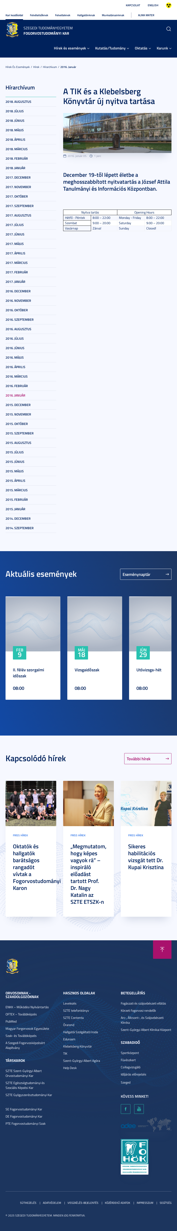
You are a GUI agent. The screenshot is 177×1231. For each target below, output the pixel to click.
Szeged (125, 1082)
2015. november (18, 414)
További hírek (138, 759)
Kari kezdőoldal (14, 15)
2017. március (17, 262)
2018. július (15, 111)
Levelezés (70, 1003)
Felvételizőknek (39, 15)
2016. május (15, 357)
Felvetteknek (62, 15)
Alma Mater (146, 15)
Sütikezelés (28, 1203)
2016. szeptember (20, 319)
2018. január (15, 168)
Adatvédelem (52, 1203)
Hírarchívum (50, 67)
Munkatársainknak (113, 15)
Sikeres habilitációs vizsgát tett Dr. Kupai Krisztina (146, 856)
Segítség (165, 1203)
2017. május (15, 243)
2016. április (15, 367)
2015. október (17, 424)
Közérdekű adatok (117, 1203)
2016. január (68, 67)
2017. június (15, 234)
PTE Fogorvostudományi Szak (26, 1123)
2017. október (17, 196)
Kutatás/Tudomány (110, 48)
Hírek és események (70, 48)
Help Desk (70, 1068)
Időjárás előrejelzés (133, 1074)
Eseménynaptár (136, 574)
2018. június (15, 120)
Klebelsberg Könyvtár (77, 1046)
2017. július (15, 225)
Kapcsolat (133, 5)
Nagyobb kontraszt (168, 5)
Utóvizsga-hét (148, 670)
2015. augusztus (18, 442)
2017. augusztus (18, 215)
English (153, 5)
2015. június (15, 461)
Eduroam (69, 1039)
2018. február (17, 158)
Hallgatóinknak (86, 15)
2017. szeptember (20, 206)
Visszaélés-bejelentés (83, 1203)
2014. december (18, 518)
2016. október (17, 310)
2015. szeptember (20, 433)
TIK (65, 1053)
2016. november (18, 300)
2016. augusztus (18, 329)
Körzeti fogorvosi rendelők (138, 1010)
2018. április (15, 139)
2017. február (17, 272)
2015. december (18, 405)
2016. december (18, 291)
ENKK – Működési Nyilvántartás (27, 1007)
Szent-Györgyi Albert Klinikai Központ (146, 1029)
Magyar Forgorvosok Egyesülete (27, 1028)
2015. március (17, 490)
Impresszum (145, 1203)
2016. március (17, 376)
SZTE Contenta (73, 1017)
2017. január (15, 281)
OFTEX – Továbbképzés (21, 1014)
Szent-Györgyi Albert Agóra (81, 1060)
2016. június (15, 348)
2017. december (18, 177)
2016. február (17, 386)
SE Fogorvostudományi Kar (24, 1109)
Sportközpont (130, 1053)
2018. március (17, 149)
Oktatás (141, 48)
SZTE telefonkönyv (76, 1010)
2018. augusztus (18, 101)
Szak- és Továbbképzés (21, 1035)
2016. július (15, 338)
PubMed (11, 1021)
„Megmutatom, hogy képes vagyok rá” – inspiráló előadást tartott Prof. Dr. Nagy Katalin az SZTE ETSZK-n (88, 874)
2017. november (18, 187)
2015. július (15, 452)
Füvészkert (128, 1060)
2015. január (15, 509)
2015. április (15, 480)
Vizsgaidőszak (87, 670)
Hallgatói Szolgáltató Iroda (80, 1032)
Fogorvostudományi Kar (46, 33)
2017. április (15, 253)
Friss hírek (20, 835)
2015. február (17, 499)
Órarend (68, 1025)
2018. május (15, 130)
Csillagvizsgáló (130, 1067)
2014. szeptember (20, 528)
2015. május (15, 471)
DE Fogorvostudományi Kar (24, 1116)
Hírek (36, 67)
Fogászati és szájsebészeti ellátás (143, 1003)
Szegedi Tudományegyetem (48, 28)
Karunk (162, 48)
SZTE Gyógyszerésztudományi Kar (29, 1095)
